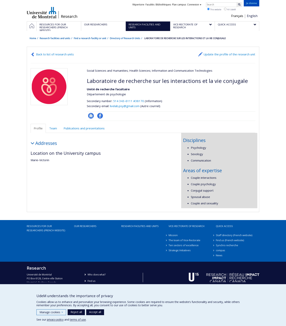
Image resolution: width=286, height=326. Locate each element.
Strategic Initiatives (180, 250)
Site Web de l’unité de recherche (91, 116)
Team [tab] (53, 128)
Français (237, 16)
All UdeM (230, 9)
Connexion (194, 4)
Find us (91, 281)
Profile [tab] (38, 128)
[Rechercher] (239, 4)
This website (214, 9)
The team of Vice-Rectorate (184, 240)
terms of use (78, 319)
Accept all (95, 312)
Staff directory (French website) (234, 235)
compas (220, 250)
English (252, 16)
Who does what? (97, 274)
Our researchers (85, 226)
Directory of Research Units (125, 38)
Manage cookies (51, 312)
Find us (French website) (230, 240)
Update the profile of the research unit (229, 54)
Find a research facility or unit (90, 38)
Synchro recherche (227, 245)
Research (69, 16)
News (219, 255)
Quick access (224, 226)
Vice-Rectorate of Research (186, 226)
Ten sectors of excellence (184, 245)
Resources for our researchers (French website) (46, 228)
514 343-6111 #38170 (128, 101)
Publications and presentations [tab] (84, 128)
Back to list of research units (55, 54)
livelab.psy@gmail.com (125, 106)
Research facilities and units (55, 38)
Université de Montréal (41, 12)
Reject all (76, 312)
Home (33, 38)
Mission (173, 235)
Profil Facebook (100, 116)
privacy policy (55, 319)
